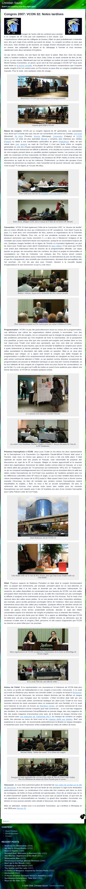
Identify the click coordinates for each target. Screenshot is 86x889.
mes (17, 144)
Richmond (77, 692)
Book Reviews (11, 831)
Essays (8, 836)
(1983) (14, 851)
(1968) (23, 878)
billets (58, 246)
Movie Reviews (11, 833)
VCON (79, 136)
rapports (23, 144)
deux (54, 246)
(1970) (15, 858)
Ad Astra (19, 136)
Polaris (8, 142)
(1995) (18, 866)
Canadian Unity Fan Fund (51, 194)
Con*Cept (78, 134)
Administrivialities (56, 886)
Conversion (58, 136)
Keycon (37, 136)
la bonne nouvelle (24, 65)
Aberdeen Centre (47, 706)
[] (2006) (24, 861)
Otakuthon (63, 142)
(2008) (18, 846)
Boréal (44, 139)
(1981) (17, 863)
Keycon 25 (21, 808)
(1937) (18, 868)
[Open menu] (83, 4)
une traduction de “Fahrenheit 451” (35, 717)
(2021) (25, 853)
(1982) (28, 876)
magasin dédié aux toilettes (60, 719)
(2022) (18, 848)
